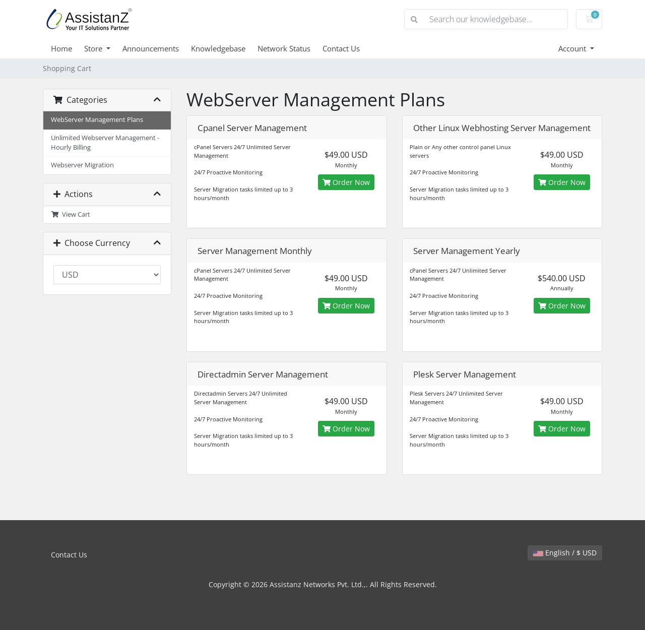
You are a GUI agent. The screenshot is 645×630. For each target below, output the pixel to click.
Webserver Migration (82, 165)
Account (573, 48)
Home (61, 48)
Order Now (346, 182)
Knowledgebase (218, 48)
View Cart (70, 214)
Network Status (283, 48)
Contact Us (341, 48)
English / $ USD (565, 552)
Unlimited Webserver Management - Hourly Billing (105, 143)
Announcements (150, 48)
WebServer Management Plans (97, 119)
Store (94, 48)
